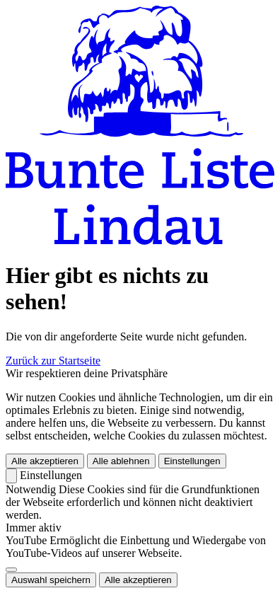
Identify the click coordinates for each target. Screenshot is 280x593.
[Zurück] (11, 475)
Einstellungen (192, 461)
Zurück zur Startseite (53, 361)
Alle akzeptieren (44, 461)
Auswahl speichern (51, 580)
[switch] (11, 570)
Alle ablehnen (121, 461)
